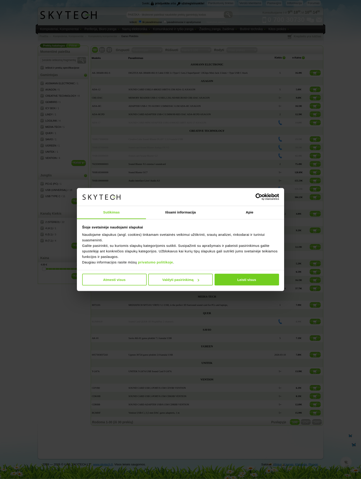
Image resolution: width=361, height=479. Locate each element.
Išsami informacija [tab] (180, 212)
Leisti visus (246, 280)
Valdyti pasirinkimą (180, 280)
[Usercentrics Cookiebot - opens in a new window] (259, 196)
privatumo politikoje (155, 262)
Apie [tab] (249, 212)
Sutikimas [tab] (111, 212)
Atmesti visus (114, 280)
